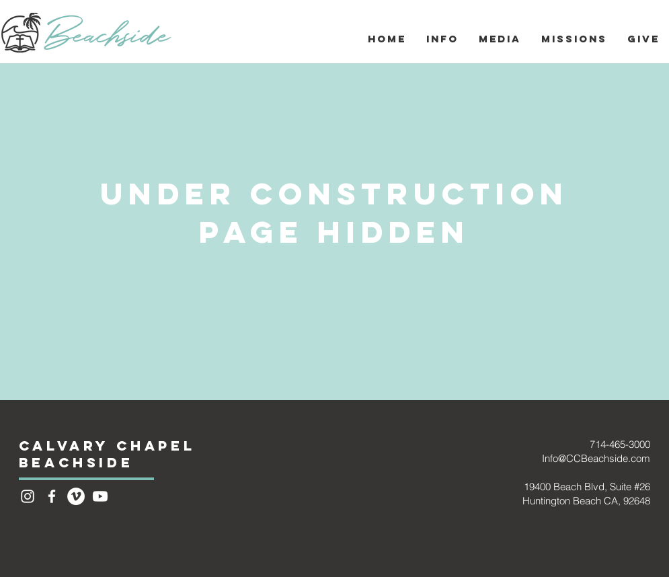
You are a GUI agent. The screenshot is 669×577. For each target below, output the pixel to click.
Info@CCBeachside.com (596, 458)
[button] (442, 39)
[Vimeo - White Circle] (76, 496)
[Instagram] (27, 496)
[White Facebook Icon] (52, 496)
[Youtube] (100, 496)
